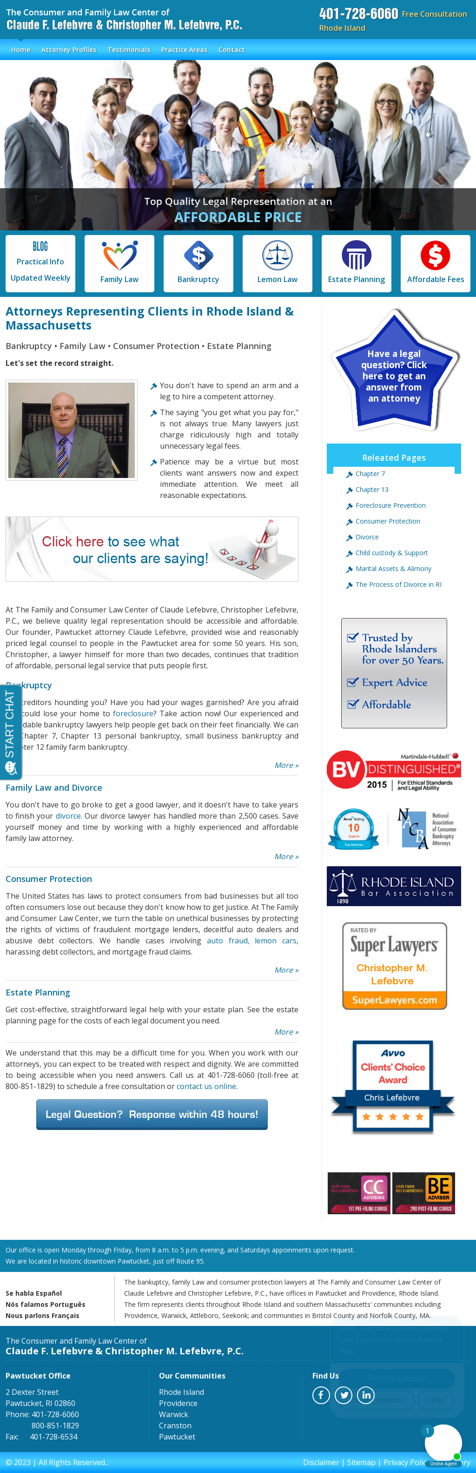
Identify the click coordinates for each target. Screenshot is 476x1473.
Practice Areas (184, 49)
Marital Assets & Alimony (393, 568)
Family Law (119, 262)
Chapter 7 (370, 473)
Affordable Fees (435, 262)
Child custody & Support (392, 552)
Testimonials (128, 49)
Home (20, 49)
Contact (231, 49)
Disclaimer (321, 1462)
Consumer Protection (388, 521)
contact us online (206, 1086)
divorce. (69, 816)
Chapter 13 (372, 489)
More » (286, 765)
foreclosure (133, 713)
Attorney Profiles (68, 49)
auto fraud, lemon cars (252, 940)
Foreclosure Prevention (391, 505)
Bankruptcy (198, 262)
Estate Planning (356, 262)
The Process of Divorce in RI (399, 584)
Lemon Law (278, 262)
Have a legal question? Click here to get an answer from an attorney (394, 376)
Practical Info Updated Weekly (41, 261)
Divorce (367, 536)
